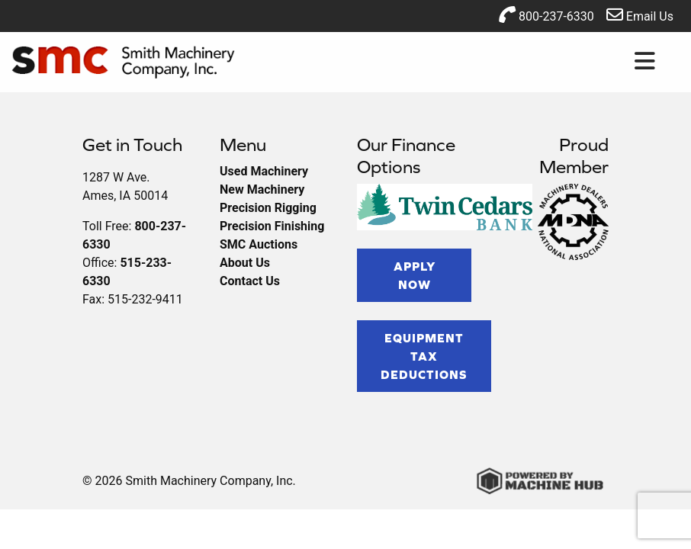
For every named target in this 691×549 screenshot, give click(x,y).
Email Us (639, 15)
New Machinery (262, 189)
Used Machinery (264, 171)
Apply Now (414, 275)
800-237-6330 (546, 15)
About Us (245, 262)
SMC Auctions (258, 244)
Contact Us (250, 281)
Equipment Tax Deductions (424, 356)
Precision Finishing (272, 226)
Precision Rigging (268, 208)
